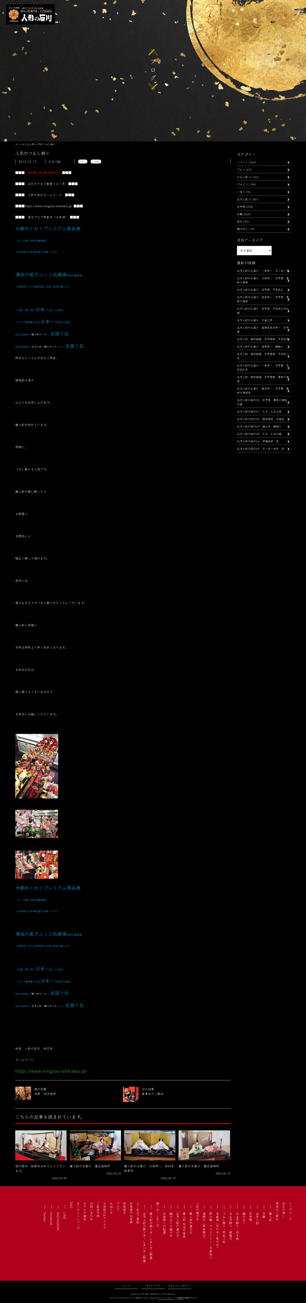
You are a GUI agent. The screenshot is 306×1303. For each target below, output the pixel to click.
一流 (239, 192)
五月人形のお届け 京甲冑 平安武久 (261, 289)
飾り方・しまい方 (157, 1214)
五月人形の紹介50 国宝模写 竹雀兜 (260, 419)
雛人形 (270, 1216)
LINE (64, 1215)
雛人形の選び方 (191, 1223)
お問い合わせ (91, 1211)
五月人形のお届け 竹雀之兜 (254, 320)
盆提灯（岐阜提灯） (204, 1226)
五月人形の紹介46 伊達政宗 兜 (258, 441)
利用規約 (180, 1298)
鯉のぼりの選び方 (171, 1224)
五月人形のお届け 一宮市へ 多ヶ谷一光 (263, 271)
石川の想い (283, 1209)
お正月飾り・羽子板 (237, 1226)
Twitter (45, 1217)
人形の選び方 (197, 1211)
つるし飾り (96, 161)
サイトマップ (153, 1285)
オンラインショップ (78, 1216)
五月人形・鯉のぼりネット (46, 346)
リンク (126, 1285)
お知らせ (111, 1208)
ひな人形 (242, 177)
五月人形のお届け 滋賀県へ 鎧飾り (260, 346)
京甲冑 (241, 206)
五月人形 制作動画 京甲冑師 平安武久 (263, 339)
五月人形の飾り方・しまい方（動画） (144, 1238)
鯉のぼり (242, 229)
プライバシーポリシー (179, 1285)
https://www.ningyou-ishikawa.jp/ (48, 205)
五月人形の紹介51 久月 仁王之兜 (259, 411)
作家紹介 (124, 1208)
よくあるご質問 (137, 1213)
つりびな (82, 161)
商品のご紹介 (277, 1211)
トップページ (290, 1211)
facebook (51, 1218)
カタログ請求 (84, 1211)
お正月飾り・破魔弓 (230, 1226)
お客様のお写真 (131, 1213)
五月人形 (242, 199)
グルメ (241, 169)
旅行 (239, 221)
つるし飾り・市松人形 (224, 1227)
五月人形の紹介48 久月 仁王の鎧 (259, 434)
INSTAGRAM (58, 1221)
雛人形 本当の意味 (184, 1225)
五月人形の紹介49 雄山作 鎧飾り (259, 426)
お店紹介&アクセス (104, 1215)
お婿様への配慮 (164, 1223)
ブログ (241, 184)
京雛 (239, 214)
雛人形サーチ (39, 334)
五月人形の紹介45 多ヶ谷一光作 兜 (260, 448)
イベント (242, 162)
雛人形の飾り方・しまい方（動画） (151, 1237)
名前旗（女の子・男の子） (217, 1230)
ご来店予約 (98, 1209)
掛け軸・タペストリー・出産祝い (210, 1235)
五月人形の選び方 (177, 1224)
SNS (71, 1205)
